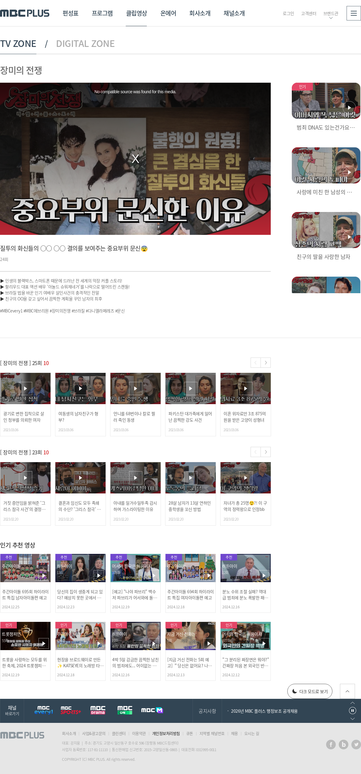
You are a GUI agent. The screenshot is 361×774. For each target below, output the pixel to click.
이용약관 (139, 733)
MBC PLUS (24, 13)
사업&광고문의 (94, 733)
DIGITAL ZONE (85, 43)
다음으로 (352, 719)
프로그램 (102, 13)
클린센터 (119, 733)
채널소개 (234, 13)
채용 (234, 733)
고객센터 (308, 13)
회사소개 (199, 13)
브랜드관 (330, 13)
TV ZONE (18, 43)
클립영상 (136, 13)
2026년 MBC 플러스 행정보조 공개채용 (264, 711)
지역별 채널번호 (212, 733)
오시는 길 (251, 733)
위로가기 (347, 691)
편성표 (71, 13)
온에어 (168, 13)
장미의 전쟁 (21, 70)
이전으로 (352, 703)
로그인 (288, 13)
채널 (12, 710)
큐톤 (189, 733)
